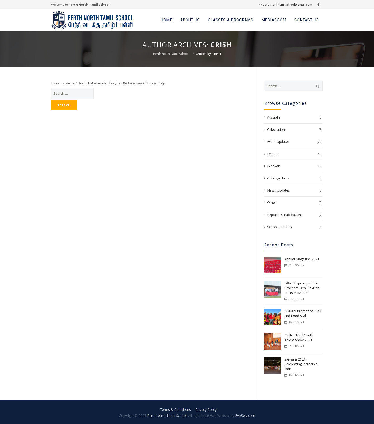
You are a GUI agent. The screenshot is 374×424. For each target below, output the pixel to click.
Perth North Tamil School (167, 415)
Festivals (273, 166)
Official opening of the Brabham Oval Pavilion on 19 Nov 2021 (301, 288)
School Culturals (279, 227)
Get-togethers (278, 178)
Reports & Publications (284, 214)
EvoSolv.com (245, 415)
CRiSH (221, 44)
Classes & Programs (230, 20)
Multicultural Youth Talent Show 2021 (298, 337)
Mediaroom (273, 20)
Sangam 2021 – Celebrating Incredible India (300, 364)
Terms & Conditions (175, 409)
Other (271, 202)
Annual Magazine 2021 (301, 259)
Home (166, 20)
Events (272, 154)
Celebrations (276, 129)
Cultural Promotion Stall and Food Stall (302, 313)
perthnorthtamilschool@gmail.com (287, 4)
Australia (273, 117)
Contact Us (306, 20)
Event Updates (278, 141)
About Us (190, 20)
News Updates (278, 190)
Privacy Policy (206, 409)
